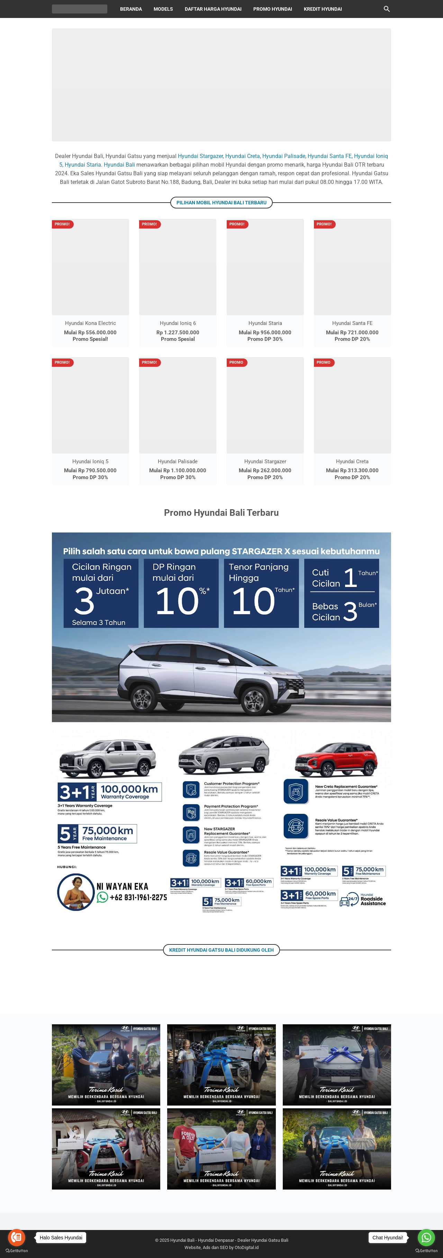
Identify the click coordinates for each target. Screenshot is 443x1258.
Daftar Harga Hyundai (213, 9)
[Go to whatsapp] (426, 1237)
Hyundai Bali (119, 164)
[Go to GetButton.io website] (17, 1251)
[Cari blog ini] (387, 9)
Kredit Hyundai (323, 9)
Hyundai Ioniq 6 (178, 323)
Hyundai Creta (242, 156)
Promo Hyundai (272, 9)
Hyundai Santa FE (330, 156)
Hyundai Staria (83, 164)
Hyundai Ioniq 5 (90, 461)
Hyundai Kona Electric (90, 323)
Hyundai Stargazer (200, 156)
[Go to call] (16, 1237)
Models (163, 9)
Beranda (131, 9)
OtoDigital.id (247, 1247)
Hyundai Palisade (283, 156)
